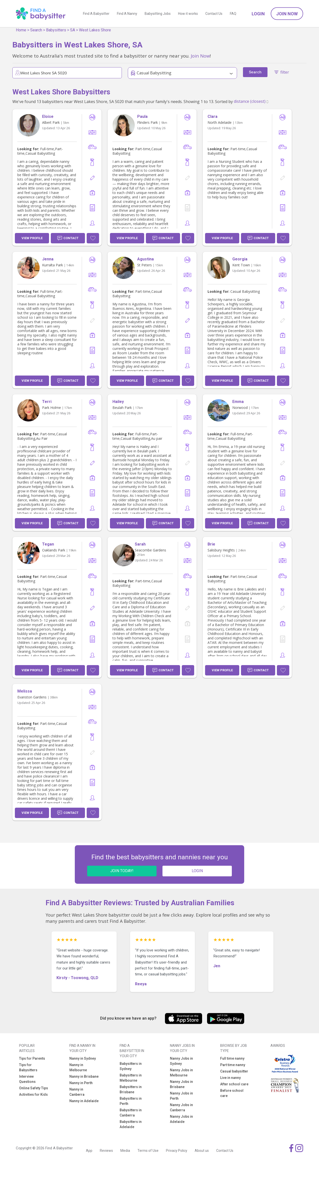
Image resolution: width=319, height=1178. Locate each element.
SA (72, 30)
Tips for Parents (32, 1058)
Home (21, 30)
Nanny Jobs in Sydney (181, 1061)
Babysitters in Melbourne (131, 1077)
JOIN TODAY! (121, 870)
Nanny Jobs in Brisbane (181, 1084)
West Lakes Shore (95, 30)
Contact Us (213, 14)
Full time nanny (232, 1058)
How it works (188, 14)
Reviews (106, 1151)
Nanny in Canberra (76, 1091)
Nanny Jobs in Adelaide (181, 1119)
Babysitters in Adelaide (131, 1124)
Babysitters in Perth (131, 1101)
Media (125, 1151)
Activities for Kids (33, 1094)
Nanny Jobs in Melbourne (181, 1072)
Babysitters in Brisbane (131, 1089)
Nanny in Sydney (82, 1058)
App (89, 1151)
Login (258, 13)
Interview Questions (27, 1079)
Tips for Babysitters (28, 1067)
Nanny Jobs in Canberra (181, 1107)
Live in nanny (230, 1078)
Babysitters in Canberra (131, 1112)
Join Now (287, 13)
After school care (234, 1084)
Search (36, 30)
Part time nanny (232, 1065)
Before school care (231, 1093)
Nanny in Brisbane (84, 1076)
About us (202, 1151)
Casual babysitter (234, 1071)
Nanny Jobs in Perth (181, 1095)
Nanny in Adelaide (84, 1101)
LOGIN (197, 870)
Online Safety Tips (33, 1088)
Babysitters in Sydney (131, 1066)
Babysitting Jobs (158, 14)
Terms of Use (148, 1151)
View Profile (32, 238)
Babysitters (56, 30)
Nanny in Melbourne (78, 1067)
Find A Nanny (127, 14)
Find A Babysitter (96, 14)
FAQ (233, 14)
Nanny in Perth (81, 1083)
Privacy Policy (176, 1151)
